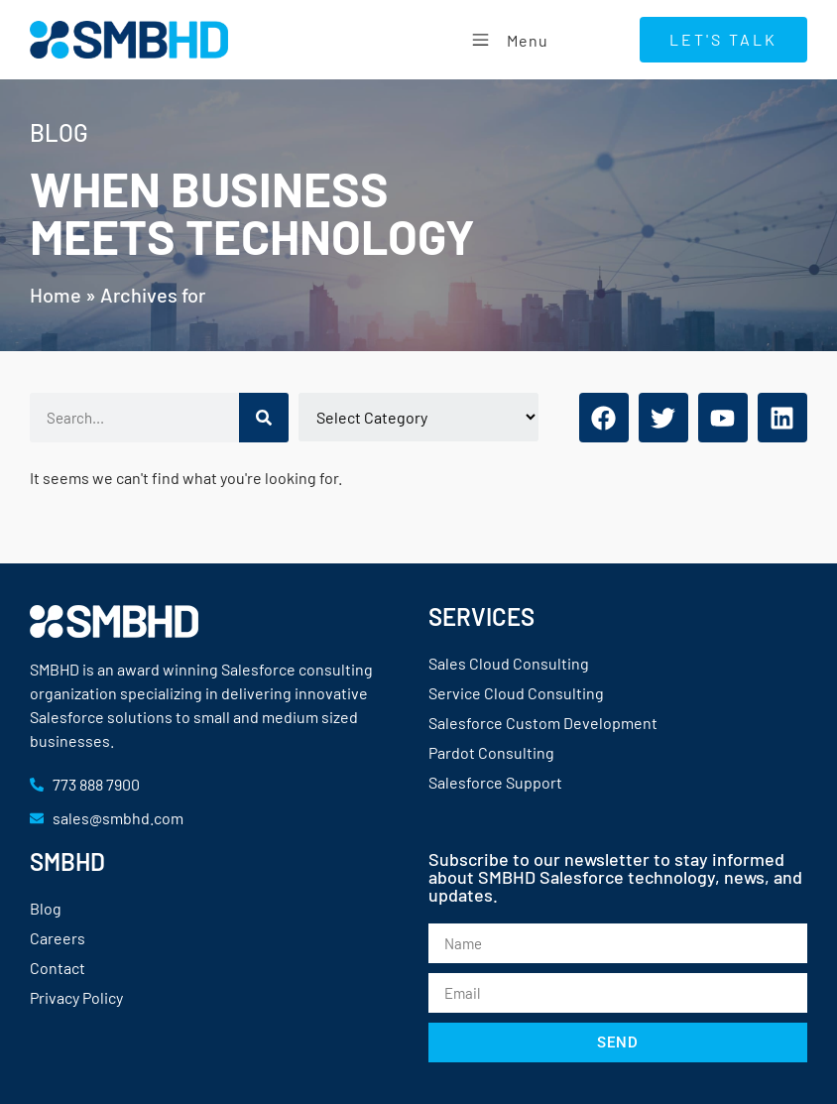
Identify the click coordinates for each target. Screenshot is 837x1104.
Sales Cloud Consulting (508, 663)
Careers (57, 937)
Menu (507, 39)
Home (55, 295)
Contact (57, 967)
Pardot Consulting (491, 752)
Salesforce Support (495, 782)
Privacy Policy (76, 997)
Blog (45, 908)
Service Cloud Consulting (516, 692)
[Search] (264, 417)
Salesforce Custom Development (543, 722)
